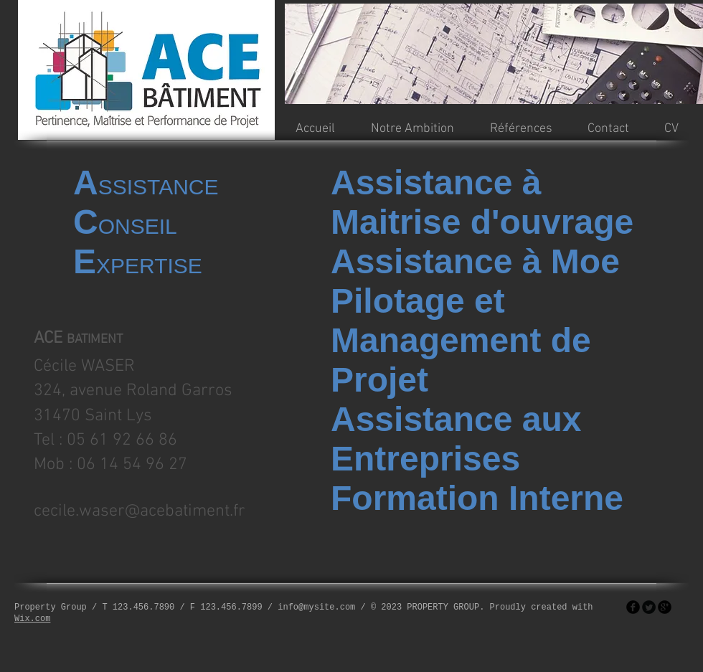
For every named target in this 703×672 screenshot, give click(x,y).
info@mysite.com (316, 607)
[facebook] (633, 607)
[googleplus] (664, 607)
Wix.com (32, 619)
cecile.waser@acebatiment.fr (139, 511)
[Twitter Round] (649, 607)
